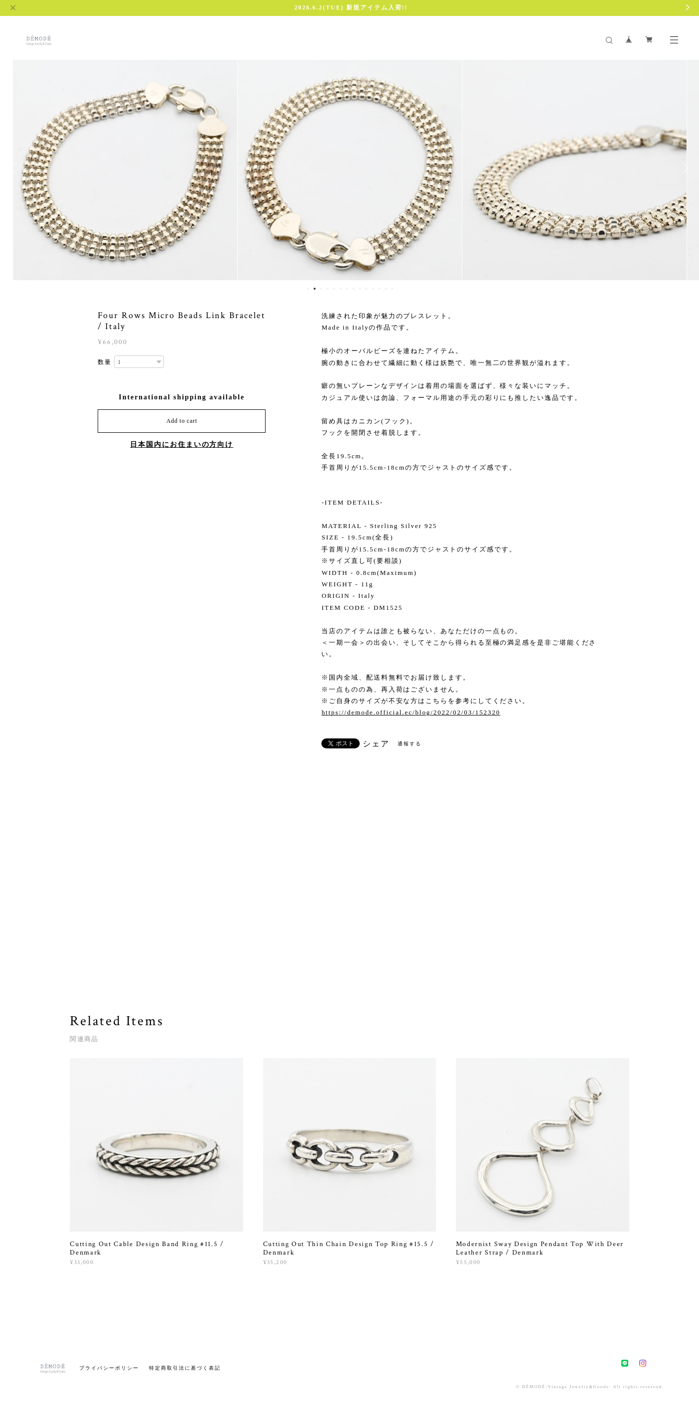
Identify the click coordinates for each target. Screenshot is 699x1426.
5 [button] (334, 289)
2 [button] (315, 289)
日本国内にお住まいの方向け (181, 444)
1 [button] (308, 289)
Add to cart (181, 420)
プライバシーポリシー (109, 1368)
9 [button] (360, 289)
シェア (376, 744)
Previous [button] (15, 168)
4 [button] (328, 289)
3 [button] (321, 289)
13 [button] (386, 289)
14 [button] (393, 289)
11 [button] (373, 289)
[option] (125, 168)
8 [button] (354, 289)
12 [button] (380, 289)
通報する (409, 743)
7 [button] (347, 289)
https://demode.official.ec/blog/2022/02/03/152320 (410, 712)
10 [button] (367, 289)
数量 (105, 361)
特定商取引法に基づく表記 (184, 1368)
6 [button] (341, 289)
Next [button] (684, 168)
